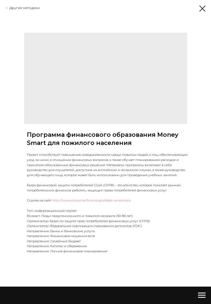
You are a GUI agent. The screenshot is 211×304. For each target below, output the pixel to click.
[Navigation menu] (202, 295)
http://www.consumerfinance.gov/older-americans (91, 200)
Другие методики (25, 8)
